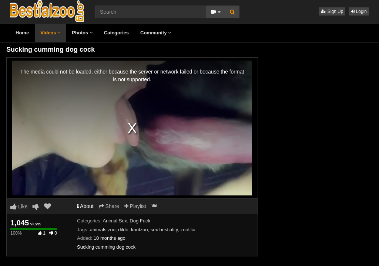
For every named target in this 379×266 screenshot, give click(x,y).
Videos (50, 32)
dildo (123, 229)
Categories (116, 32)
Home (22, 32)
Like (19, 206)
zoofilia (187, 229)
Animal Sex (115, 221)
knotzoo (139, 229)
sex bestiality (164, 229)
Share (109, 206)
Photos (82, 32)
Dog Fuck (140, 221)
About (85, 206)
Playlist (135, 206)
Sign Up (332, 11)
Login (359, 11)
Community (155, 32)
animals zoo (102, 229)
